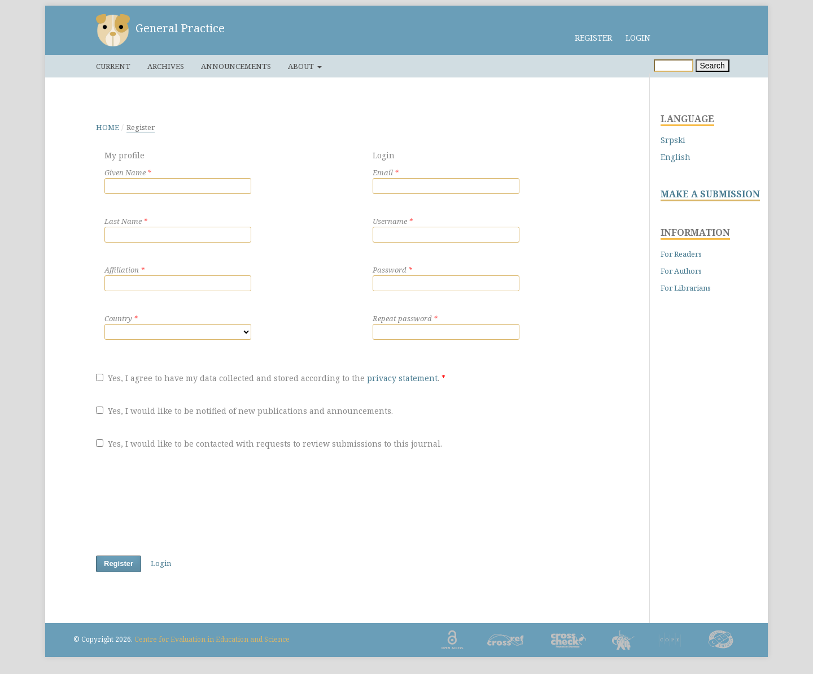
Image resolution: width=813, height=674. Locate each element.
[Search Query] (673, 65)
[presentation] (182, 504)
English (675, 157)
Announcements (236, 66)
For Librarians (686, 288)
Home (107, 127)
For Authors (681, 271)
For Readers (681, 254)
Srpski (673, 140)
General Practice (180, 28)
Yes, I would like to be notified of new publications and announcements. (244, 410)
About (302, 66)
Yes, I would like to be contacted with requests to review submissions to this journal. (269, 443)
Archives (165, 66)
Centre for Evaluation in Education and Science (212, 639)
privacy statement (402, 378)
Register (593, 37)
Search (712, 65)
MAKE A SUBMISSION (710, 194)
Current (113, 66)
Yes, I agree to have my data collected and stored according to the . (270, 378)
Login (638, 37)
